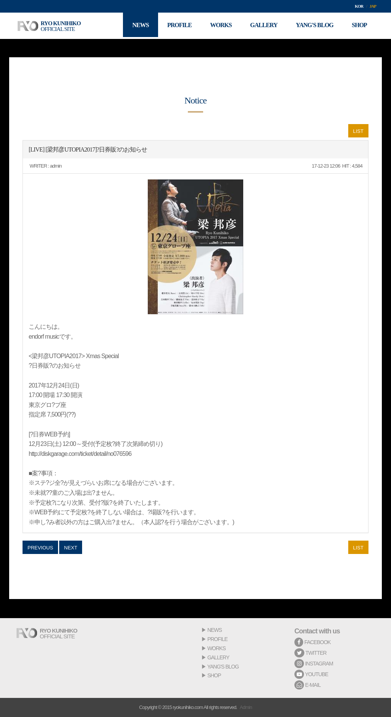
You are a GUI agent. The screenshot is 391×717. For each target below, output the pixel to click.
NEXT (71, 548)
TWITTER (310, 653)
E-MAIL (307, 685)
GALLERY (218, 657)
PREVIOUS (40, 548)
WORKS (216, 648)
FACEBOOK (312, 642)
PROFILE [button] (176, 26)
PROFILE (217, 639)
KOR (359, 6)
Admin (246, 707)
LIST (358, 131)
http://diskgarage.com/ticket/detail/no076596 (80, 454)
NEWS (214, 630)
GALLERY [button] (262, 26)
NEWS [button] (137, 26)
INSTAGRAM (313, 663)
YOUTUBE (311, 674)
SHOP (214, 675)
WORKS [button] (218, 26)
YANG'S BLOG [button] (313, 26)
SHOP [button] (359, 26)
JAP (373, 6)
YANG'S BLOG (223, 667)
